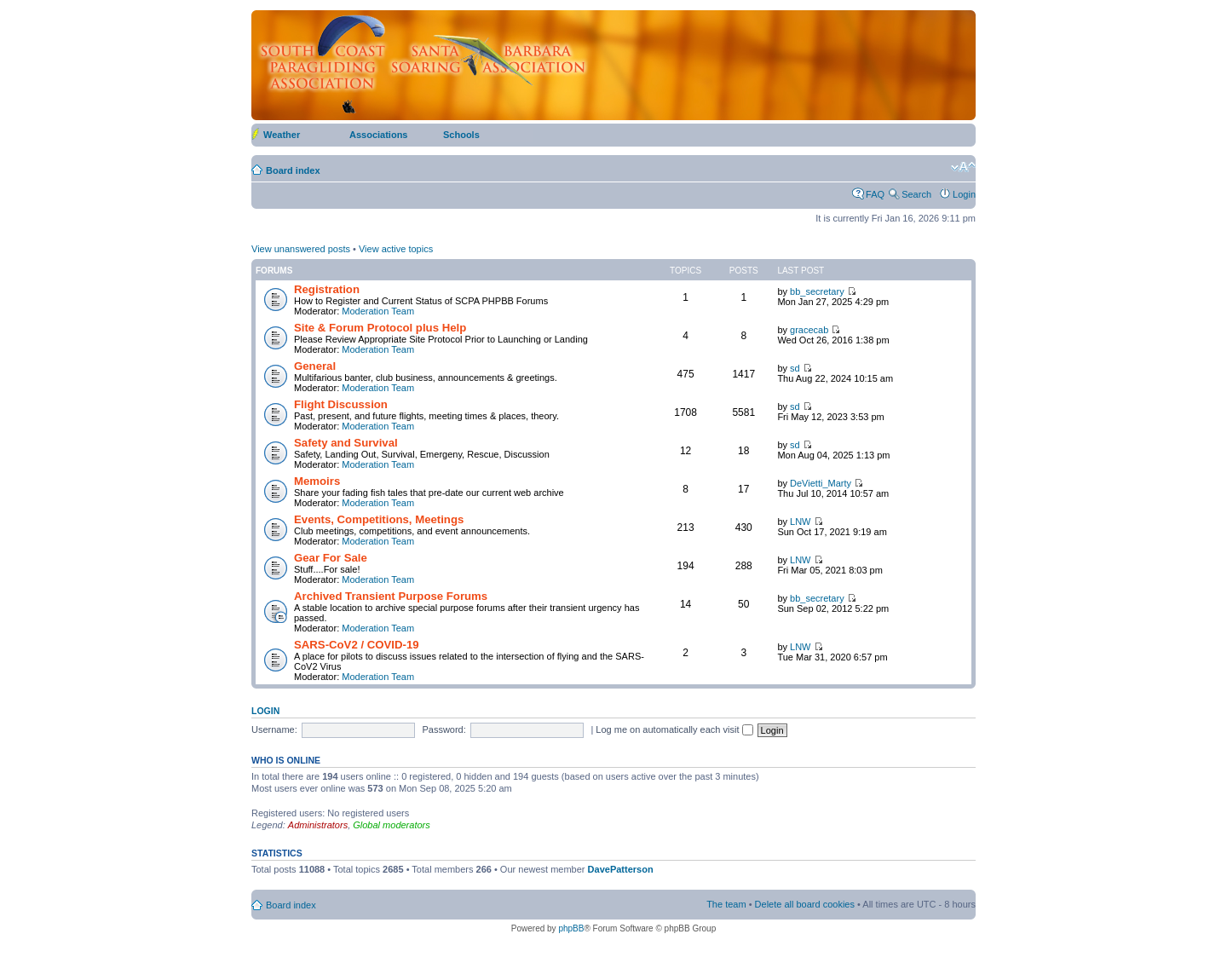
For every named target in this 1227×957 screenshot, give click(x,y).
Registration (327, 289)
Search (916, 194)
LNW (800, 521)
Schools (461, 135)
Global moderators (391, 825)
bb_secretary (817, 291)
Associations (378, 135)
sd (795, 368)
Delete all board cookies (805, 904)
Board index (293, 170)
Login (964, 194)
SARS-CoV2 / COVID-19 (356, 644)
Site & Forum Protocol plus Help (380, 327)
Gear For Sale (330, 557)
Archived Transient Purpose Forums (390, 596)
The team (726, 904)
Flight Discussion (341, 404)
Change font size (963, 167)
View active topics (396, 249)
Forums (274, 270)
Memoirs (317, 481)
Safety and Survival (346, 442)
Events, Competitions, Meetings (379, 519)
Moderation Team (378, 311)
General (315, 366)
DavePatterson (621, 869)
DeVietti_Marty (820, 483)
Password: (443, 729)
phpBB (571, 928)
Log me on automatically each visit (674, 729)
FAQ (875, 194)
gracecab (809, 330)
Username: (274, 729)
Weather (281, 135)
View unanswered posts (300, 249)
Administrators (318, 825)
